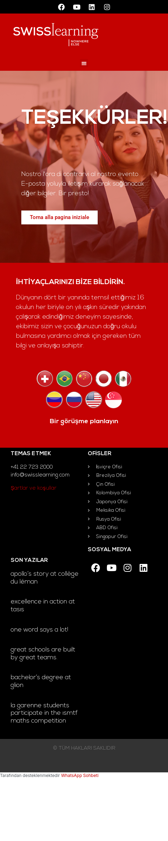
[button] (84, 63)
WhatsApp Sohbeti (79, 775)
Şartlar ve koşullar (33, 488)
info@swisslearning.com (40, 475)
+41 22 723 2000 (32, 467)
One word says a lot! (39, 630)
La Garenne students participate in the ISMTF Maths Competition (44, 713)
